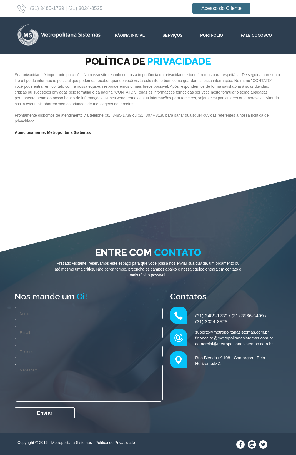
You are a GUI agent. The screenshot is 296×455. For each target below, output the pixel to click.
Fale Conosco (256, 35)
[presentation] (121, 418)
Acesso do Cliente (221, 8)
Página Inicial (130, 35)
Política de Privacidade (115, 442)
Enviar (44, 413)
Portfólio (211, 35)
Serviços (172, 35)
